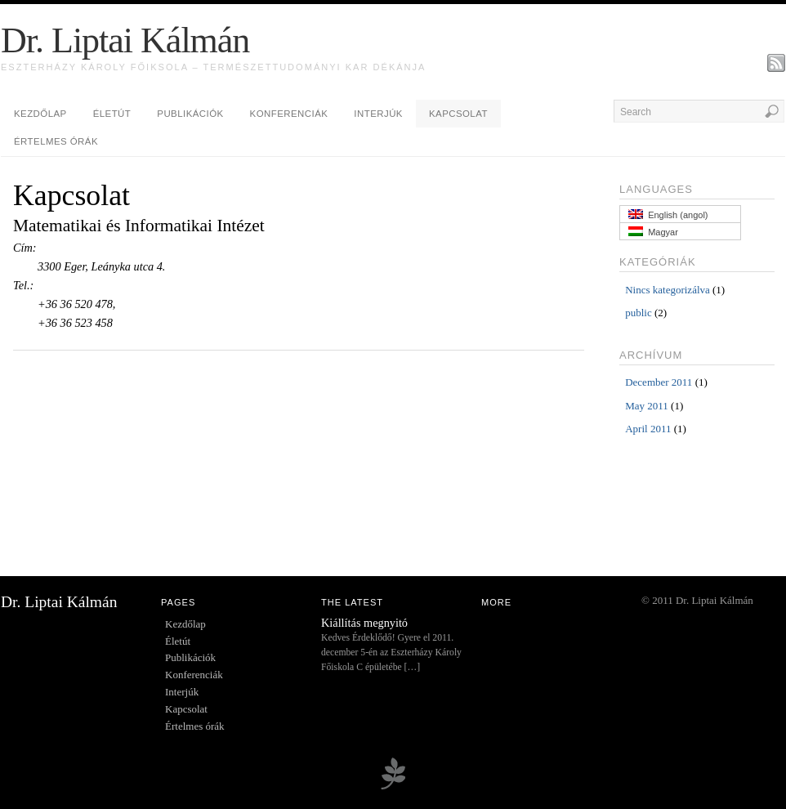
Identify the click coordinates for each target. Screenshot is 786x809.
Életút (112, 113)
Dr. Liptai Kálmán (125, 40)
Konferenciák (289, 113)
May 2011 (646, 406)
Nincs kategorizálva (667, 290)
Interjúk (378, 113)
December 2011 (658, 382)
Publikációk (190, 113)
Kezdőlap (40, 113)
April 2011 (648, 428)
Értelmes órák (56, 141)
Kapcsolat (458, 113)
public (638, 312)
